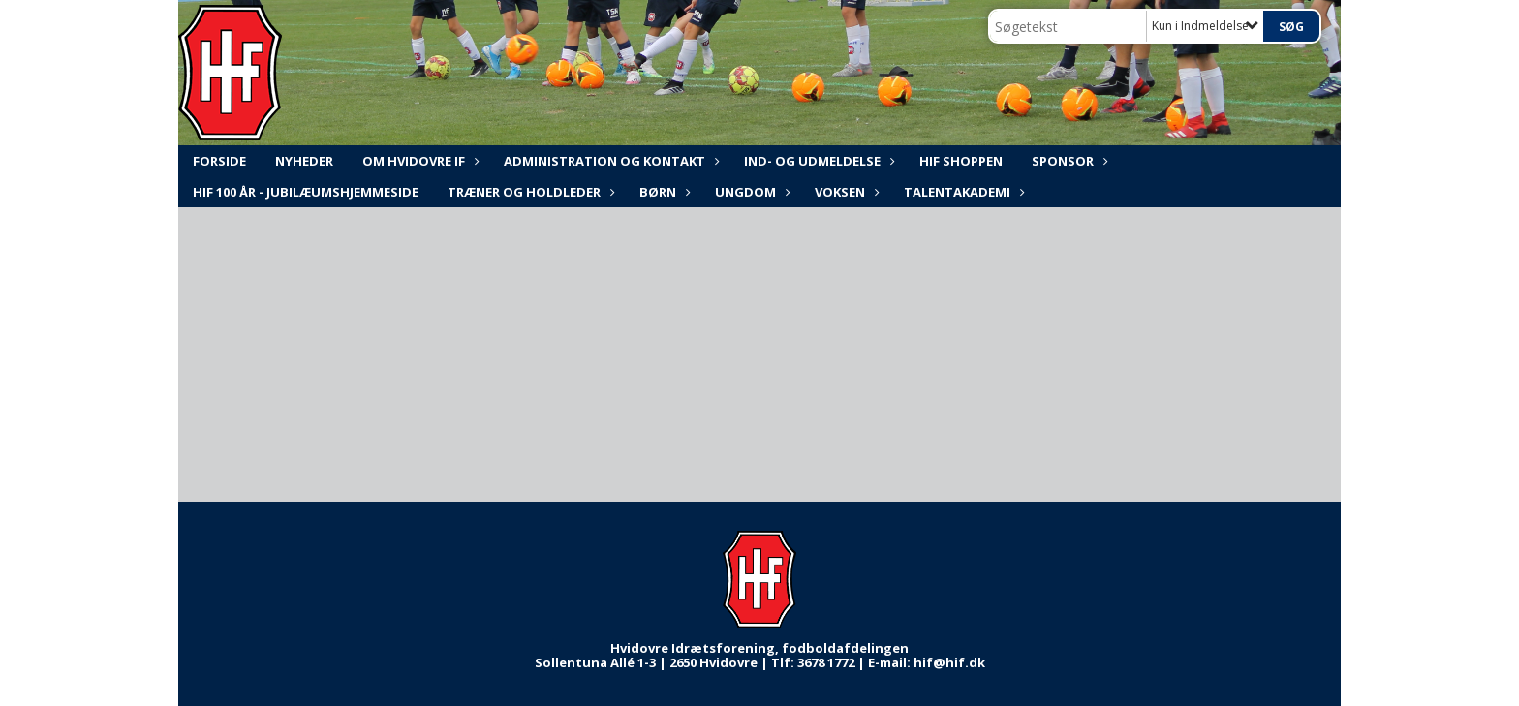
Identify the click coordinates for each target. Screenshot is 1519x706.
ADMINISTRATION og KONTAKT (609, 160)
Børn (662, 191)
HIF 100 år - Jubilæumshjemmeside (305, 191)
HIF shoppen (961, 160)
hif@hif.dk (949, 662)
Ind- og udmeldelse (817, 160)
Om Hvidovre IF (418, 160)
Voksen (845, 191)
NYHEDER (304, 160)
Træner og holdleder (529, 191)
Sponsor (1067, 160)
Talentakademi (962, 191)
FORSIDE (219, 160)
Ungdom (750, 191)
